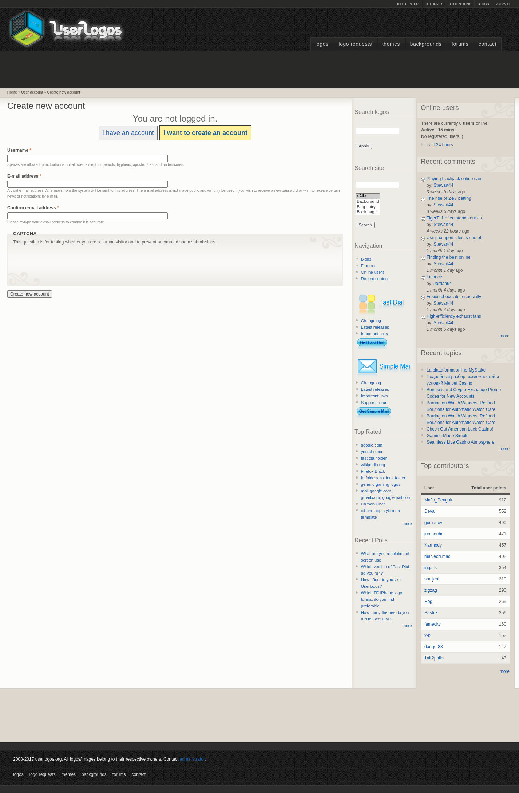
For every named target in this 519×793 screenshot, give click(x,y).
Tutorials (434, 4)
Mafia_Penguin (438, 500)
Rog (428, 601)
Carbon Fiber (373, 504)
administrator (192, 759)
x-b (427, 635)
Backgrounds (426, 44)
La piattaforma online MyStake (456, 370)
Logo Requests (355, 44)
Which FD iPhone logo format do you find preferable (381, 599)
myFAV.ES (503, 4)
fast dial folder (374, 458)
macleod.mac (437, 556)
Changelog (371, 320)
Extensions (460, 4)
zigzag (430, 590)
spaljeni (431, 579)
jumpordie (434, 533)
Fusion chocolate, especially (454, 296)
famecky (432, 624)
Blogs (483, 4)
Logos (321, 44)
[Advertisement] (259, 68)
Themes (391, 44)
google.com (372, 445)
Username (19, 150)
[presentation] (68, 259)
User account (32, 92)
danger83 (433, 646)
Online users (372, 272)
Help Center (407, 4)
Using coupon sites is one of (454, 237)
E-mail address (24, 176)
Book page (368, 212)
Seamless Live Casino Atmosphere (460, 442)
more (407, 524)
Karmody (433, 545)
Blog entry (368, 207)
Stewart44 (443, 185)
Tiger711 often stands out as (454, 218)
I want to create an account (205, 132)
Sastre (430, 612)
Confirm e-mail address (33, 207)
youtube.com (373, 451)
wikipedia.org (373, 465)
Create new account (63, 92)
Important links (374, 334)
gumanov (433, 522)
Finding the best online (449, 257)
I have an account (128, 132)
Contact (487, 44)
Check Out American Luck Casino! (460, 429)
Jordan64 (442, 283)
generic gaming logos (380, 484)
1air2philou (435, 658)
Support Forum (375, 402)
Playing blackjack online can (454, 178)
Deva (429, 511)
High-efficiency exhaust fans (454, 316)
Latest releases (375, 327)
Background (368, 202)
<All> (368, 196)
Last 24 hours (440, 144)
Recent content (375, 279)
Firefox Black (373, 471)
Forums (460, 44)
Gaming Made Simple (447, 435)
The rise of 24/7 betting (449, 198)
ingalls (430, 567)
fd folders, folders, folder (383, 478)
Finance (434, 276)
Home (12, 92)
